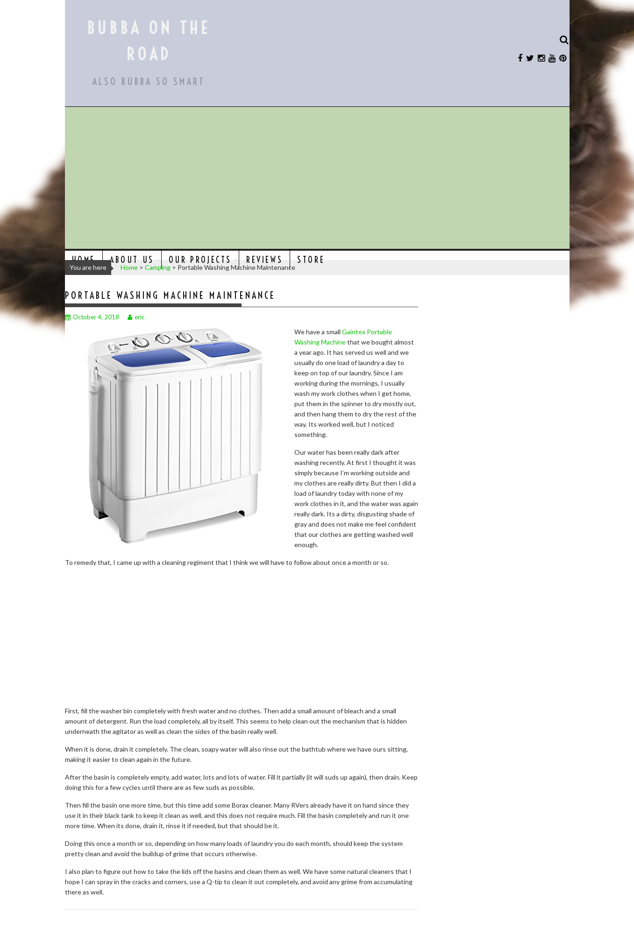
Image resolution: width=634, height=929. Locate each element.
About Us (132, 259)
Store (311, 259)
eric (136, 317)
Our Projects (200, 259)
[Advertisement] (317, 178)
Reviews (264, 259)
